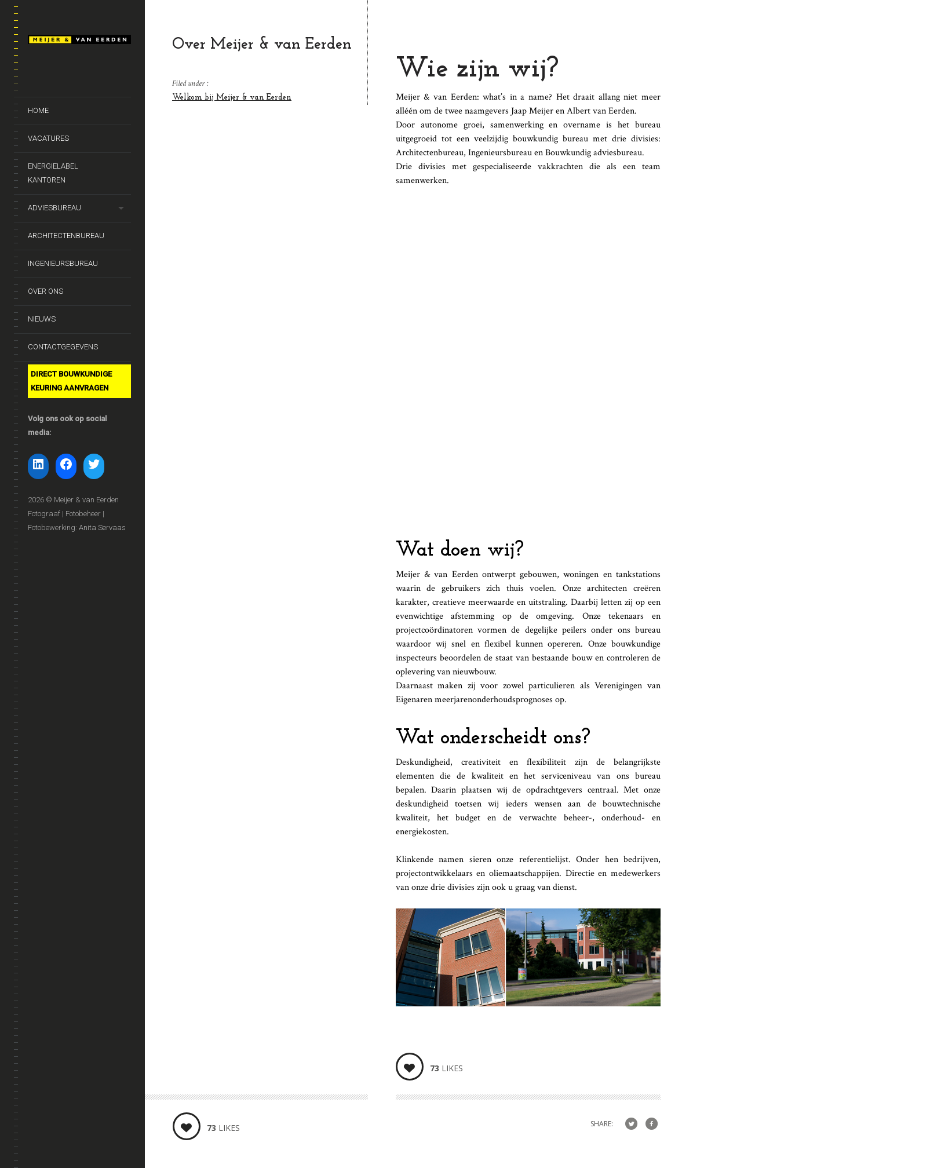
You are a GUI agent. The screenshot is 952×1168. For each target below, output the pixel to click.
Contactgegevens (63, 346)
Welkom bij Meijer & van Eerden (231, 97)
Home (38, 110)
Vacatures (48, 138)
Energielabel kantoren (53, 173)
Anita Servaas (102, 527)
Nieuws (42, 319)
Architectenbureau (66, 235)
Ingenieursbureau (63, 263)
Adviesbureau (54, 207)
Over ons (45, 291)
